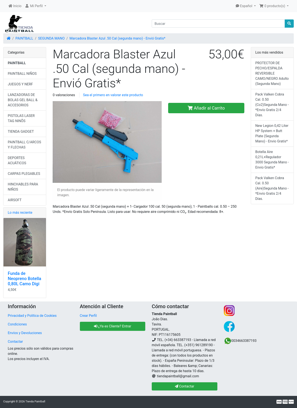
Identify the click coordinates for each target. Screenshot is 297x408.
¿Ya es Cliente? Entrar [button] (112, 326)
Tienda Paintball (35, 401)
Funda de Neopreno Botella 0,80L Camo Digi (24, 278)
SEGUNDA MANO (51, 38)
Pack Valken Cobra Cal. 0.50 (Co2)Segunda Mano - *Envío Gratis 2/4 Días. (272, 104)
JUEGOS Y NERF (20, 84)
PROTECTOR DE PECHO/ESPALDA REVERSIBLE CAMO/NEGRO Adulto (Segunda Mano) (272, 73)
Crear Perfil (88, 316)
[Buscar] (218, 23)
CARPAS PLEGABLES (24, 174)
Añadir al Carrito (206, 108)
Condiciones (17, 324)
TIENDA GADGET (21, 131)
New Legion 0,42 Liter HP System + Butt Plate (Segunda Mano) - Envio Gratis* (272, 133)
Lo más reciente (20, 212)
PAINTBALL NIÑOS (22, 74)
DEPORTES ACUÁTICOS (17, 160)
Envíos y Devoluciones (25, 333)
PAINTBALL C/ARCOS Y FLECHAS (24, 144)
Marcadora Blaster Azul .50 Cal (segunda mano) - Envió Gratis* (117, 38)
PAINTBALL (24, 38)
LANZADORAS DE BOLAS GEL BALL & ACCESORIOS (23, 100)
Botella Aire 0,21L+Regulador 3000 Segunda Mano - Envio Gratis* (272, 159)
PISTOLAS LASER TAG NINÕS (21, 118)
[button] (35, 6)
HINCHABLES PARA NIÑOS (23, 186)
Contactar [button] (184, 386)
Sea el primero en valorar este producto (113, 95)
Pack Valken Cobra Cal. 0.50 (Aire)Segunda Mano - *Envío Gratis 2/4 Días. (272, 188)
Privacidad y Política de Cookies (32, 316)
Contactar (15, 341)
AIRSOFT (15, 200)
